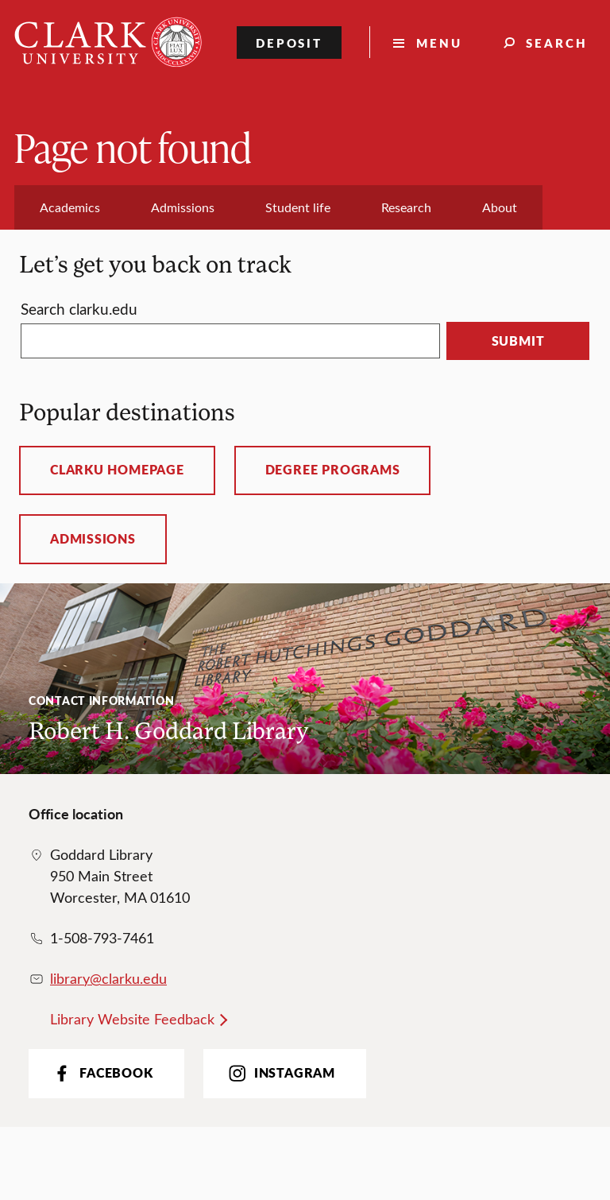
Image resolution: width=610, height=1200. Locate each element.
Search (557, 42)
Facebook (101, 1073)
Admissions (93, 539)
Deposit (289, 42)
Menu (439, 42)
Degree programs (332, 469)
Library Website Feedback (132, 1018)
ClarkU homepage (117, 469)
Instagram (280, 1073)
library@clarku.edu (108, 978)
